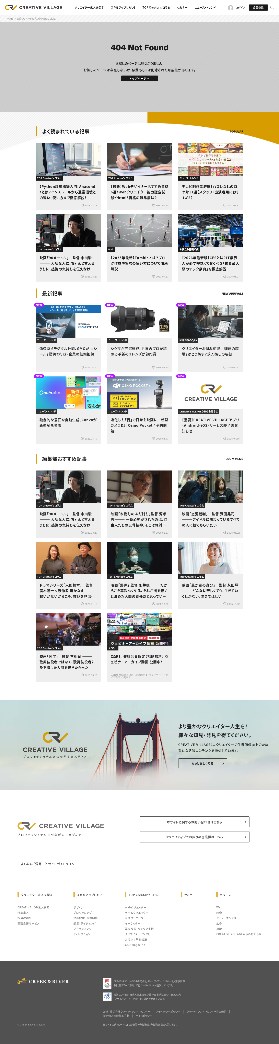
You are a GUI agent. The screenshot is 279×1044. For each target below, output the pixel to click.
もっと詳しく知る (202, 763)
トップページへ (139, 78)
